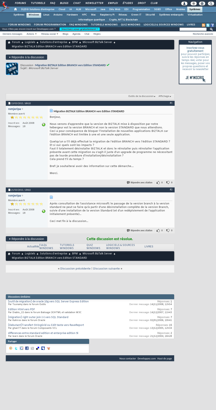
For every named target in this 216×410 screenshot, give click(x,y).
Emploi (112, 3)
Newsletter (94, 3)
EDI (126, 9)
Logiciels (30, 42)
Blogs (63, 3)
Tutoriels (37, 3)
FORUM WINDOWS (19, 24)
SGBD (157, 9)
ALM (78, 9)
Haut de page (164, 358)
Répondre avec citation (139, 182)
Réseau (123, 14)
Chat (77, 3)
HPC (84, 14)
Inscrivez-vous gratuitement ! (80, 29)
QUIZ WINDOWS (130, 24)
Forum (16, 42)
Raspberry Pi (107, 14)
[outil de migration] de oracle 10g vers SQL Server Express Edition (48, 301)
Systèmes (194, 9)
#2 (171, 189)
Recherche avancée (203, 34)
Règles (97, 34)
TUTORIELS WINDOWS (104, 24)
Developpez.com (147, 358)
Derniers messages (12, 34)
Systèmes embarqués (171, 14)
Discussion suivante (106, 269)
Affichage (163, 96)
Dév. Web (114, 9)
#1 (171, 102)
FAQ (52, 3)
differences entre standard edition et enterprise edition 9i (43, 333)
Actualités (33, 246)
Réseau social (48, 34)
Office (168, 9)
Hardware (72, 14)
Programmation (141, 9)
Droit (141, 3)
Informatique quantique (91, 19)
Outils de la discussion (141, 96)
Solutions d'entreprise (53, 42)
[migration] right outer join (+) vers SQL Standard (38, 317)
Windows (34, 14)
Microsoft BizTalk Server (97, 42)
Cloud (62, 9)
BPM (75, 42)
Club (153, 3)
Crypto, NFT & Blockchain (123, 19)
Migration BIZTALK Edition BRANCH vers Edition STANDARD (70, 65)
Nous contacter (127, 358)
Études (127, 3)
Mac (93, 14)
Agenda (76, 34)
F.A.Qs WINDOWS (46, 247)
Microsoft (90, 9)
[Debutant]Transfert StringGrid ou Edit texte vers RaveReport (46, 325)
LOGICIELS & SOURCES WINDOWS (164, 24)
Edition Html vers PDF (21, 309)
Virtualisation (195, 14)
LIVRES (191, 24)
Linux (46, 14)
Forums (20, 3)
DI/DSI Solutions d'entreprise (37, 9)
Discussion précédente (75, 269)
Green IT (136, 14)
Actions (30, 34)
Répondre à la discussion (26, 57)
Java (102, 9)
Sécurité (150, 14)
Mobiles (180, 9)
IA (70, 9)
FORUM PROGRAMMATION (50, 24)
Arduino (57, 14)
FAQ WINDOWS (78, 24)
